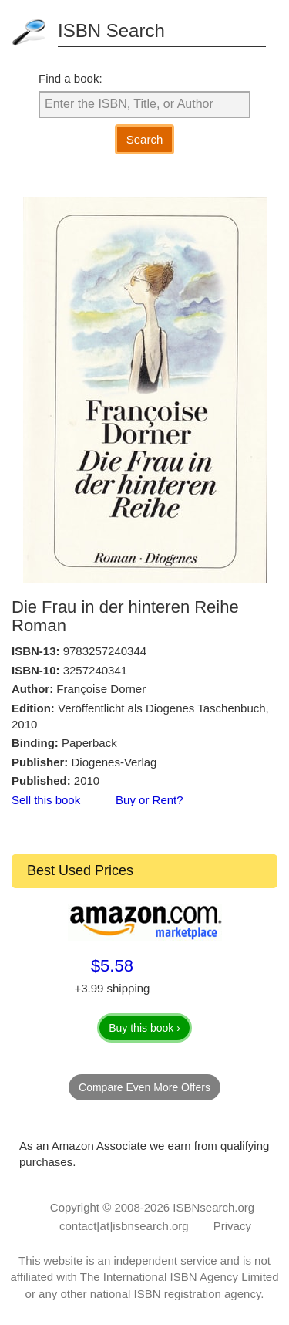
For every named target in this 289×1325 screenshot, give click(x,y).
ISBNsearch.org (213, 1207)
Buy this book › (144, 1028)
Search (144, 139)
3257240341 (95, 670)
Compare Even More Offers (144, 1087)
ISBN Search (111, 30)
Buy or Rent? (149, 799)
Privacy (232, 1225)
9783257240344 (104, 650)
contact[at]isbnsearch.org (124, 1225)
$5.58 (112, 965)
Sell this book (46, 799)
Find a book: (70, 78)
